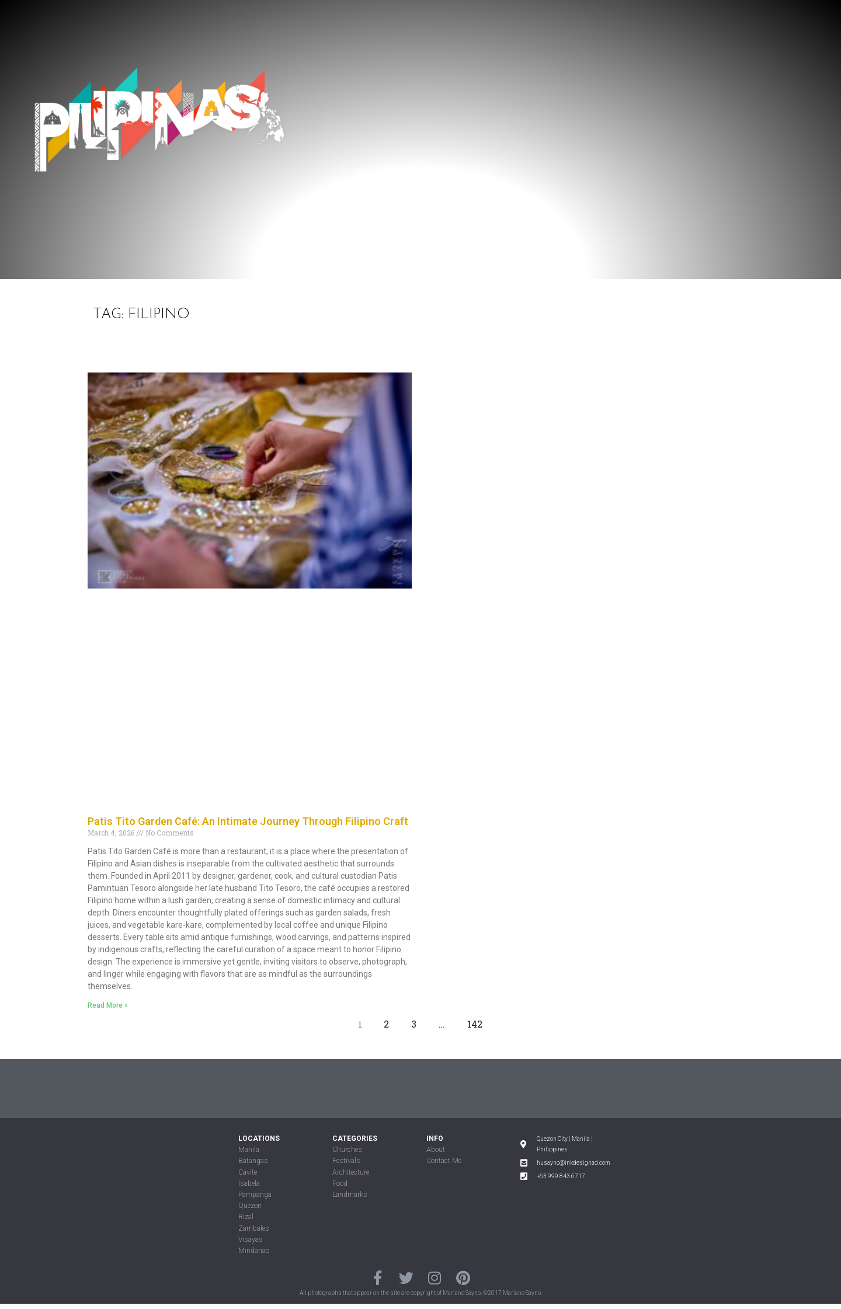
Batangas (253, 1161)
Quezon (250, 1206)
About (435, 1150)
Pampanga (255, 1194)
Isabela (249, 1183)
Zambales (253, 1228)
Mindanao (253, 1251)
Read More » (108, 1005)
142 (478, 1021)
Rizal (245, 1217)
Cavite (247, 1172)
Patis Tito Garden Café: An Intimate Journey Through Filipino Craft (248, 821)
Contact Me (443, 1161)
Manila (248, 1150)
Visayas (250, 1239)
